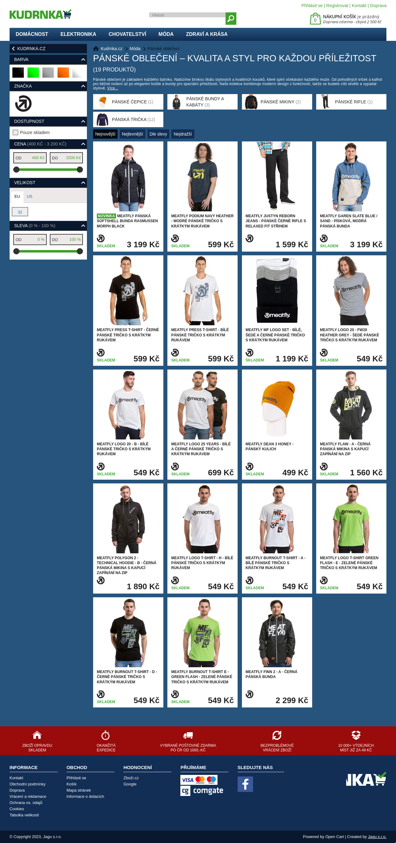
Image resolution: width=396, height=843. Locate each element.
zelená (34, 75)
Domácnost (32, 34)
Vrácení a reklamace (28, 796)
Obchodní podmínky (27, 784)
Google (129, 784)
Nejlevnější (132, 134)
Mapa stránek (79, 790)
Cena (40, 143)
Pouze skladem (35, 132)
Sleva (34, 225)
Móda (166, 34)
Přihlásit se (311, 5)
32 (20, 212)
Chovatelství (127, 34)
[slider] (16, 169)
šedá (48, 75)
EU (17, 196)
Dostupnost (29, 121)
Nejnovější (105, 134)
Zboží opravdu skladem (37, 747)
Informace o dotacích (85, 796)
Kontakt (359, 5)
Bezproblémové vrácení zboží (277, 747)
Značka (23, 86)
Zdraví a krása (207, 34)
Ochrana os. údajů (26, 802)
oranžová (64, 75)
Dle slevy (158, 134)
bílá (77, 75)
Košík (72, 784)
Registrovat (337, 5)
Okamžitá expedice (106, 747)
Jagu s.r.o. (377, 836)
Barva (21, 59)
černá (18, 75)
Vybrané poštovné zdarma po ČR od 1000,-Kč (188, 747)
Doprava (378, 5)
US (29, 196)
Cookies (17, 808)
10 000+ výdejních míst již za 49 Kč (356, 747)
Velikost (24, 182)
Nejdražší (183, 134)
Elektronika (79, 34)
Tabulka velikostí (24, 815)
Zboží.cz (131, 778)
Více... (112, 88)
